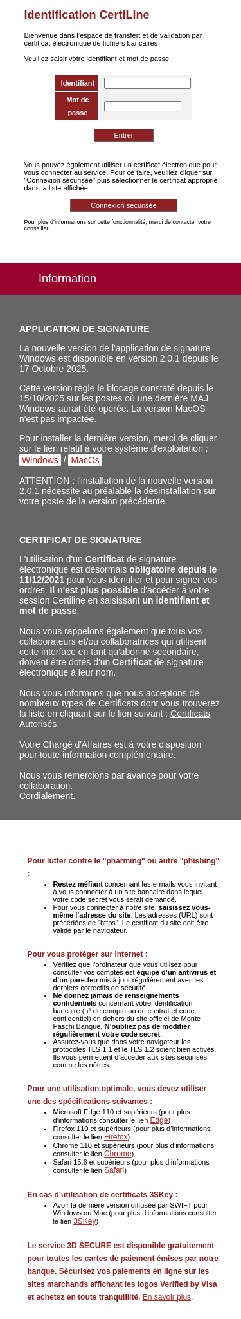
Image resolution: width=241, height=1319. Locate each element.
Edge (159, 1120)
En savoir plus (167, 1297)
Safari (114, 1170)
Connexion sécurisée (124, 205)
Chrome (118, 1153)
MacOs (85, 460)
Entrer (124, 135)
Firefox (116, 1136)
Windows (40, 460)
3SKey (84, 1221)
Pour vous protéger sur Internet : (87, 954)
